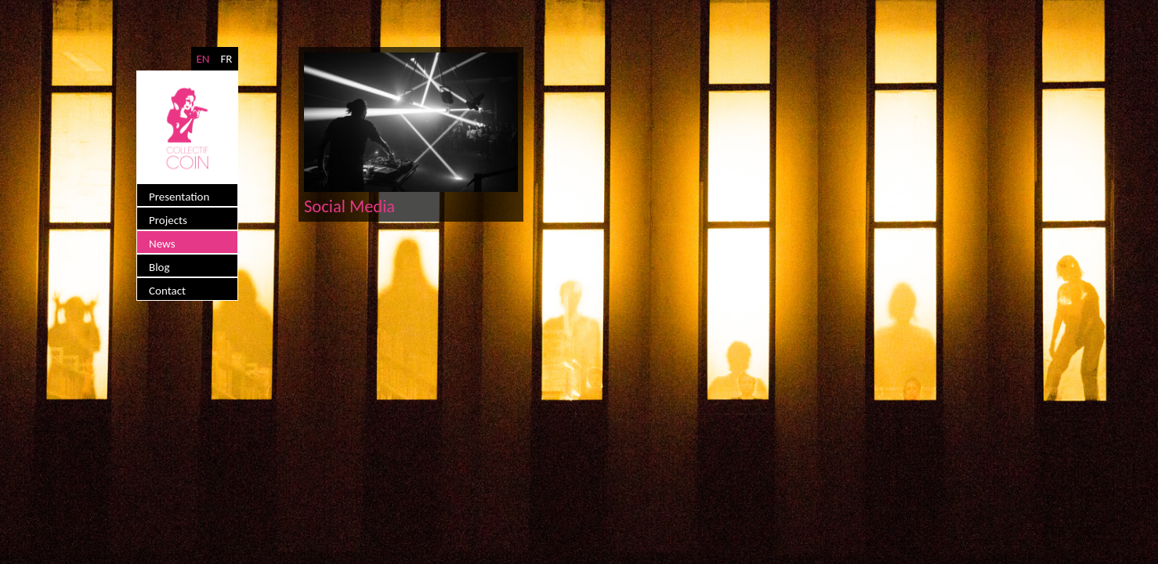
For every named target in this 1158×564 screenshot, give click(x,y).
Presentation (179, 197)
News (162, 244)
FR (226, 59)
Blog (159, 267)
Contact (167, 291)
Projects (168, 220)
